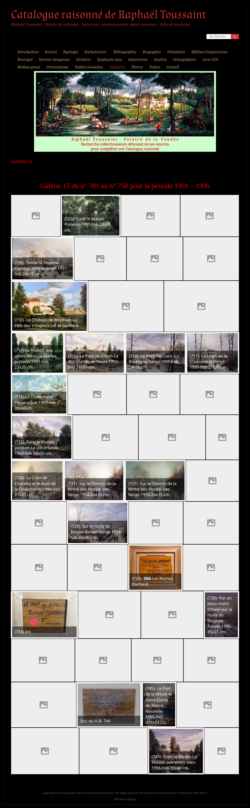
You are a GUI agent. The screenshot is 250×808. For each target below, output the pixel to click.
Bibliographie (124, 52)
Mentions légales (125, 799)
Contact (173, 67)
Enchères (83, 59)
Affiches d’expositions (209, 52)
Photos (137, 67)
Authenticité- (95, 52)
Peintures (117, 67)
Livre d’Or (210, 59)
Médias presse (28, 67)
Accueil (51, 52)
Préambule (176, 52)
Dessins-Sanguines (54, 59)
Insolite (160, 59)
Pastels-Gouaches (89, 67)
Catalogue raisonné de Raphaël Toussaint (108, 14)
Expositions (138, 59)
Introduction (28, 52)
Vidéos (154, 67)
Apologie (70, 52)
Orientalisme (58, 67)
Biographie (152, 52)
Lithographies (184, 59)
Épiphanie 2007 (109, 59)
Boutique (25, 59)
